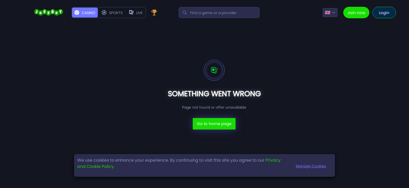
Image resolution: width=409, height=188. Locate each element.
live (136, 12)
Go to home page (214, 123)
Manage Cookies (311, 166)
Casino (85, 12)
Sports (112, 12)
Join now (356, 12)
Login (384, 12)
